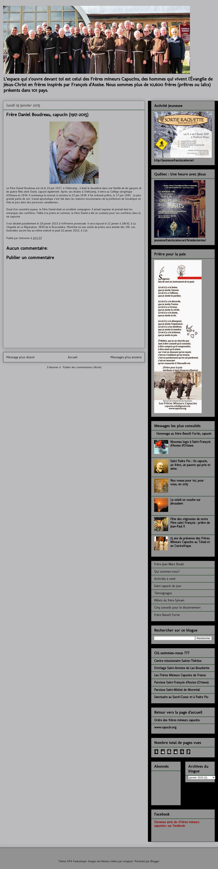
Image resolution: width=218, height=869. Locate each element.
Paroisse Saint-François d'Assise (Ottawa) (181, 682)
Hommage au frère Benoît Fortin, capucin (183, 433)
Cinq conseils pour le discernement (177, 607)
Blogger (154, 861)
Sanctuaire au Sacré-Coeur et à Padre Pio (181, 697)
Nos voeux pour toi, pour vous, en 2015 (187, 482)
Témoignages (163, 593)
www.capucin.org (165, 727)
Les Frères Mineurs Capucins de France (180, 675)
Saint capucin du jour (167, 586)
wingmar (128, 861)
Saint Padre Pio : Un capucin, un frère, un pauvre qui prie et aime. (190, 464)
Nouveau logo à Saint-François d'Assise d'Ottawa (190, 443)
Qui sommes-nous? (167, 571)
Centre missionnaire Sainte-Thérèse (177, 661)
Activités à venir (165, 579)
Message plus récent (20, 357)
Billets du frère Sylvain (169, 600)
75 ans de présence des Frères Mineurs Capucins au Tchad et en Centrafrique (190, 542)
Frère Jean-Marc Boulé (169, 564)
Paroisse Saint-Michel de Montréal (177, 690)
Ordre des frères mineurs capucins (177, 720)
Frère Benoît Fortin (167, 615)
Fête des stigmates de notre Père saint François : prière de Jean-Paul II (190, 522)
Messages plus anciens (126, 357)
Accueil (72, 357)
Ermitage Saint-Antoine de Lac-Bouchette (181, 668)
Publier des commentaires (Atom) (82, 367)
